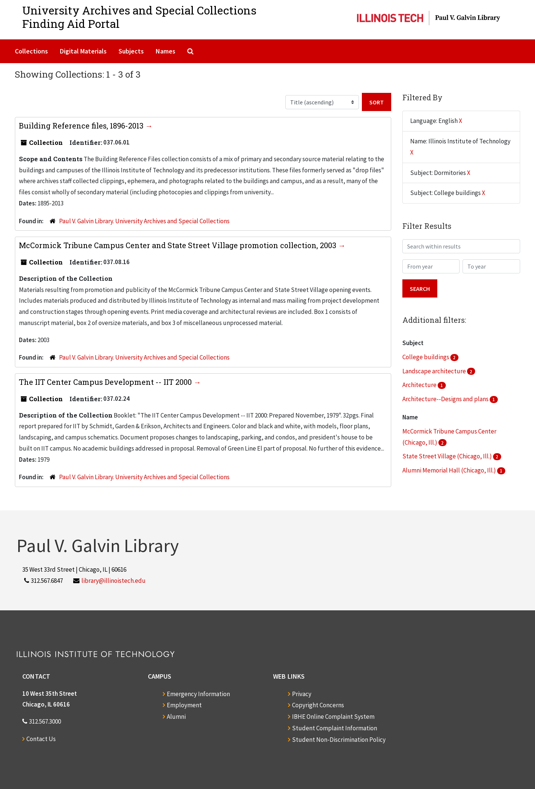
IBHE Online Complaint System (333, 716)
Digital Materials (83, 51)
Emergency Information (198, 694)
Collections (31, 51)
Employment (184, 705)
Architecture (420, 385)
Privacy (301, 694)
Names (165, 51)
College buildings (426, 357)
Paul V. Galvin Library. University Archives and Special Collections (144, 221)
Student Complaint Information (334, 728)
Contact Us (41, 739)
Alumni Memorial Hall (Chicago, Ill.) (449, 470)
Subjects (131, 51)
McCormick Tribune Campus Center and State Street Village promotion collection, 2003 (178, 245)
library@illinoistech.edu (113, 581)
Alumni (176, 716)
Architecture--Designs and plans (446, 399)
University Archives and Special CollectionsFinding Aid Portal (139, 17)
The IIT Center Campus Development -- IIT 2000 (106, 382)
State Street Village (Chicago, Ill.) (447, 456)
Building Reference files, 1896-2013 (82, 125)
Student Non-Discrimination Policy (339, 740)
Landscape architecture (434, 371)
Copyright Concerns (318, 705)
